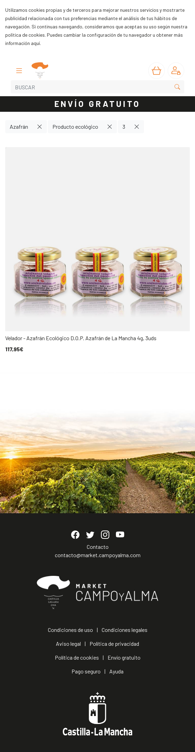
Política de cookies (77, 657)
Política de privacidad (114, 643)
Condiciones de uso (70, 629)
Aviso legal (68, 643)
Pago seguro (86, 671)
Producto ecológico (75, 126)
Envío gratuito (124, 657)
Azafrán (19, 126)
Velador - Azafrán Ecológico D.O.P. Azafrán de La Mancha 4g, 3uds (80, 338)
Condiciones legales (124, 629)
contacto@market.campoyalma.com (98, 555)
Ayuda (116, 671)
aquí (35, 43)
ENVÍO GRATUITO (97, 104)
